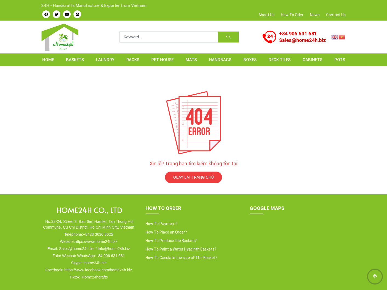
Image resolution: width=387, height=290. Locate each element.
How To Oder (292, 14)
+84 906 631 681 (298, 33)
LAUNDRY (105, 59)
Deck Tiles (280, 59)
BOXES (250, 59)
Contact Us (336, 14)
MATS (191, 59)
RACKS (132, 59)
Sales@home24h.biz (302, 40)
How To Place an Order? (166, 232)
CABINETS (312, 59)
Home (48, 59)
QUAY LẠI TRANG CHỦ (193, 177)
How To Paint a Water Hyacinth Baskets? (181, 249)
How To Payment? (162, 223)
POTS (339, 59)
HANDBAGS (220, 59)
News (315, 14)
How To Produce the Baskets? (172, 240)
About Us (266, 14)
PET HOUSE (162, 59)
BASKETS (75, 59)
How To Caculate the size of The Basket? (181, 257)
